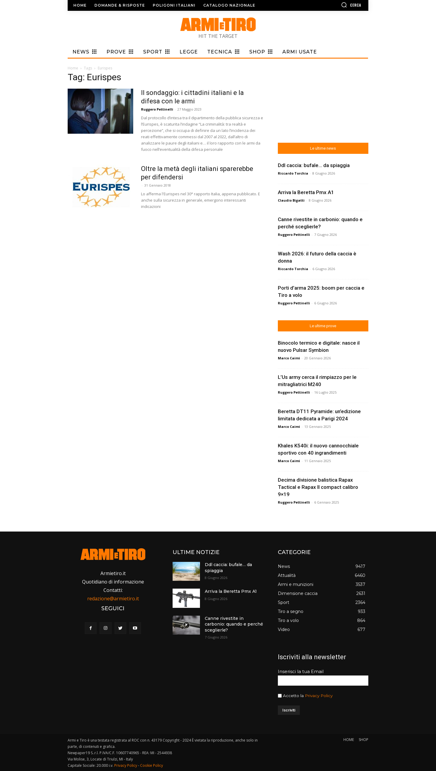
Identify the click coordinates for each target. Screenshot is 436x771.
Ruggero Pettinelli (157, 109)
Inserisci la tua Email (301, 671)
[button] (333, 5)
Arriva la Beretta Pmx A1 (306, 192)
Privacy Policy (319, 695)
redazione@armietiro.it (113, 598)
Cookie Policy (151, 765)
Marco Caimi (289, 358)
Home (73, 68)
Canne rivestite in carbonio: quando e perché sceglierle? (234, 624)
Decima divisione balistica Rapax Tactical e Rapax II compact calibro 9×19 (318, 487)
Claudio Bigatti (291, 200)
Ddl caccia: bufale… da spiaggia (314, 165)
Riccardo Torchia (293, 173)
